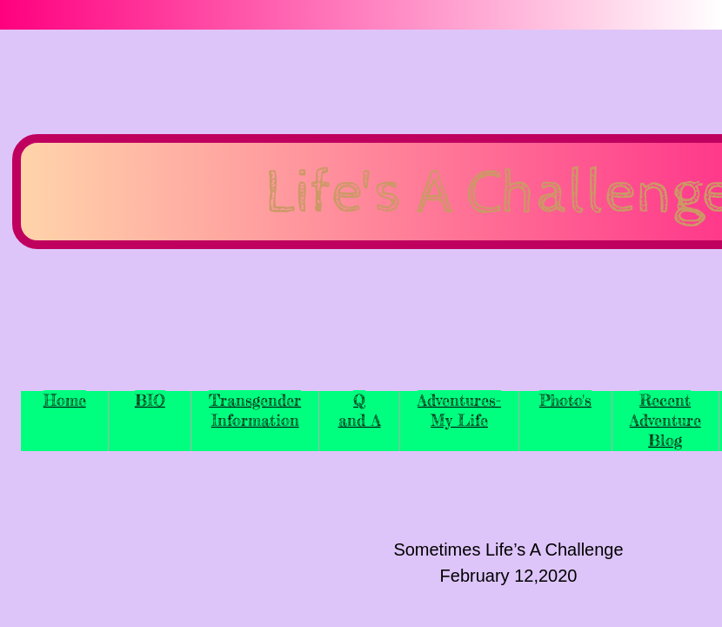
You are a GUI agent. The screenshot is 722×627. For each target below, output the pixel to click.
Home (64, 399)
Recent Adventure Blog (665, 419)
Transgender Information (255, 409)
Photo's (565, 399)
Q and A (359, 409)
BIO (150, 399)
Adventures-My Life (459, 409)
